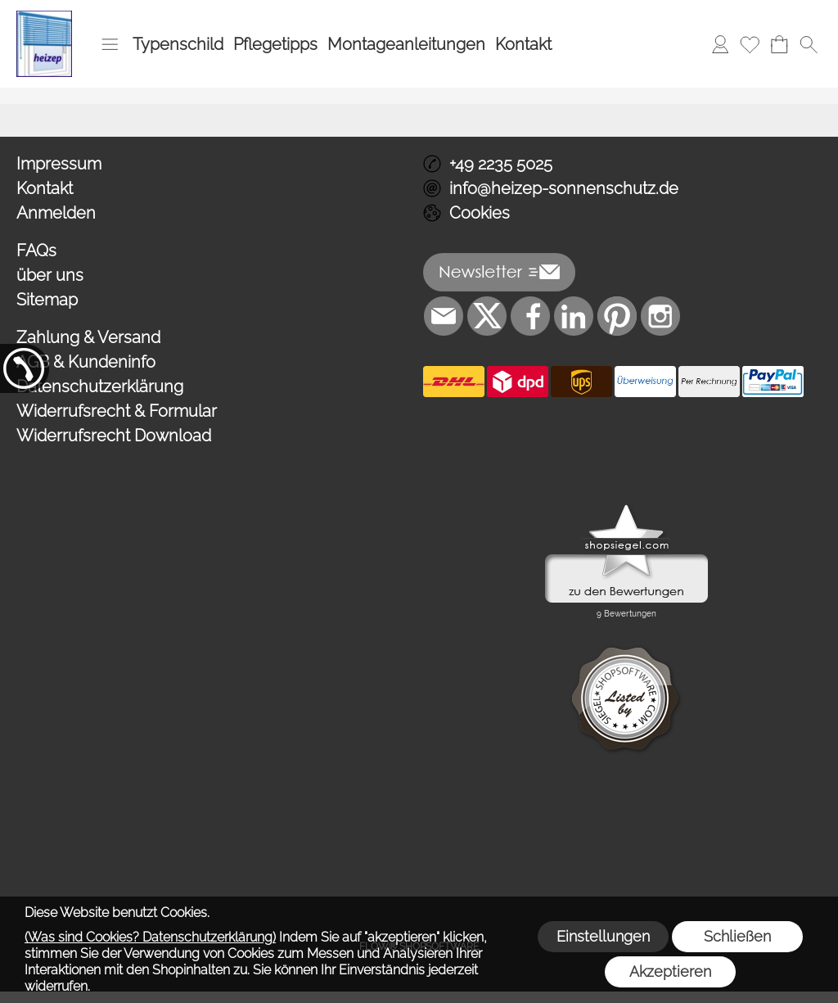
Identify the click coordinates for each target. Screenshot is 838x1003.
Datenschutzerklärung (99, 386)
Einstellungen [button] (603, 936)
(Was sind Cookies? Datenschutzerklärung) (150, 937)
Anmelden (56, 213)
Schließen (737, 936)
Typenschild (178, 44)
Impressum (58, 164)
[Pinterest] (617, 316)
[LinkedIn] (573, 316)
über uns (49, 275)
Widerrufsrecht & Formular (116, 411)
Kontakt (523, 44)
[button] (110, 44)
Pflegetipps (275, 44)
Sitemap (47, 299)
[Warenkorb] (779, 44)
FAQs (36, 250)
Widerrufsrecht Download (113, 435)
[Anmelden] (720, 44)
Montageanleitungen (406, 44)
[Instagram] (660, 316)
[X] (486, 316)
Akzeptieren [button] (670, 971)
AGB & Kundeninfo (85, 362)
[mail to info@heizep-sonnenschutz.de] (443, 316)
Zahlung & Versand (88, 337)
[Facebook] (530, 316)
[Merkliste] (749, 44)
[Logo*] (44, 17)
